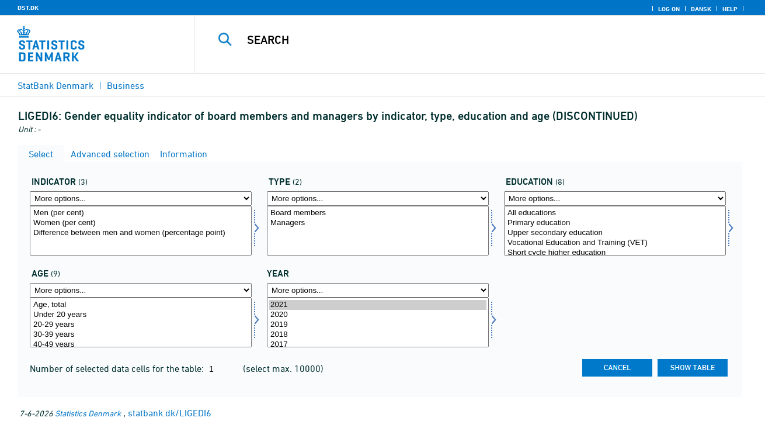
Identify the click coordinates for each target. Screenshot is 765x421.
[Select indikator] (141, 231)
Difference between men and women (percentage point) (140, 233)
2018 (377, 335)
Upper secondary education (615, 233)
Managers (377, 223)
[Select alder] (141, 322)
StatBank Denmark (55, 85)
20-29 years (140, 325)
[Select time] (378, 322)
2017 (377, 345)
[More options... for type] (378, 198)
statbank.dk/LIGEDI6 (169, 413)
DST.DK (28, 8)
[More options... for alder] (141, 290)
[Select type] (378, 231)
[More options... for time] (378, 290)
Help (730, 9)
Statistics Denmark (88, 413)
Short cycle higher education (615, 253)
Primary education (615, 223)
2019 (377, 325)
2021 (377, 305)
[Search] (467, 39)
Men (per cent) (140, 213)
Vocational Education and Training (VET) (615, 243)
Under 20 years (140, 315)
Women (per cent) (140, 223)
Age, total (140, 305)
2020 (377, 315)
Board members (377, 213)
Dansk (701, 9)
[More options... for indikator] (141, 198)
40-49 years (140, 345)
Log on (669, 9)
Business (125, 85)
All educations (615, 213)
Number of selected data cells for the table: (118, 368)
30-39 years (140, 335)
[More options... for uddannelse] (615, 198)
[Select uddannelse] (615, 231)
